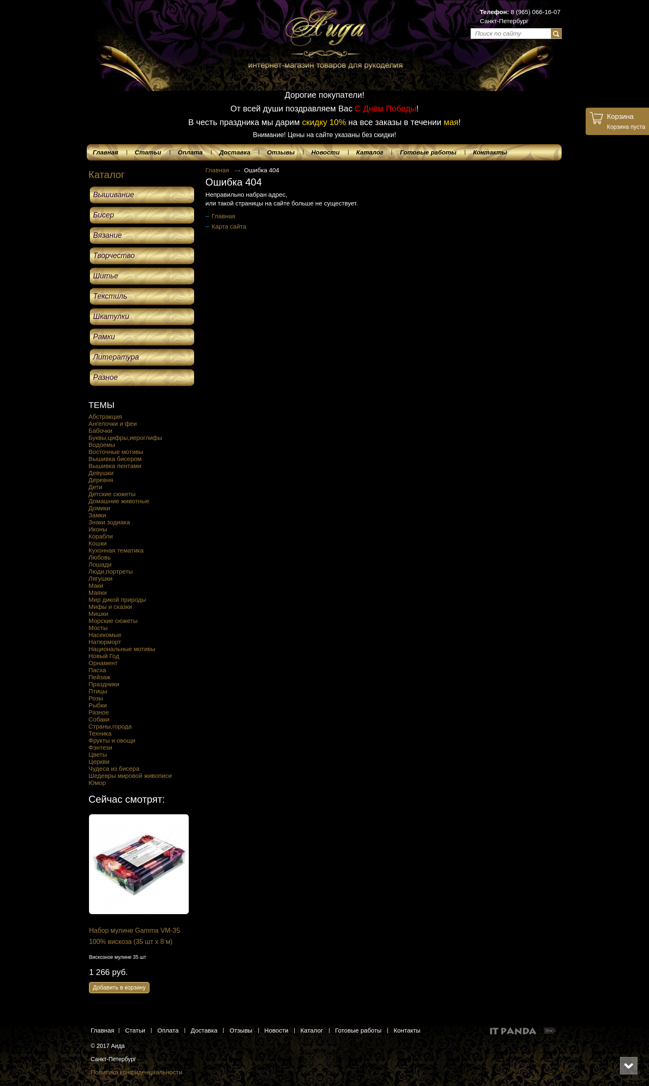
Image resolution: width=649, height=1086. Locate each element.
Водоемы (102, 444)
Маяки (98, 592)
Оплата (168, 1030)
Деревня (101, 479)
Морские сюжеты (113, 620)
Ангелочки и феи (113, 423)
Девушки (101, 472)
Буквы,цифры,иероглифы (125, 437)
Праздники (104, 684)
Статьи (135, 1030)
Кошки (98, 543)
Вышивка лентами (115, 465)
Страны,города (110, 726)
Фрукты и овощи (112, 740)
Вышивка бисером (115, 458)
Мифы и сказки (110, 606)
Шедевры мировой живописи (130, 775)
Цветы (98, 754)
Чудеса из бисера (114, 768)
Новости (276, 1030)
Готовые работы (358, 1030)
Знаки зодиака (109, 522)
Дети (95, 486)
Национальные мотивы (122, 648)
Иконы (98, 529)
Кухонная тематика (116, 550)
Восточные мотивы (116, 451)
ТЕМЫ (102, 405)
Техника (100, 733)
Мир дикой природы (117, 599)
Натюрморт (105, 641)
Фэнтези (100, 747)
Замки (97, 515)
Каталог (107, 174)
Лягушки (101, 578)
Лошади (100, 564)
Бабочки (101, 430)
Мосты (98, 627)
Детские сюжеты (112, 493)
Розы (96, 698)
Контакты (407, 1030)
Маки (96, 585)
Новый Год (104, 655)
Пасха (97, 669)
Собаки (99, 719)
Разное (99, 712)
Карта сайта (229, 226)
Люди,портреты (111, 571)
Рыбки (98, 705)
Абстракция (105, 416)
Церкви (99, 761)
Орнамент (103, 662)
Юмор (97, 782)
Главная (217, 170)
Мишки (98, 613)
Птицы (98, 691)
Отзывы (240, 1030)
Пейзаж (100, 677)
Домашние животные (119, 500)
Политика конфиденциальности (136, 1072)
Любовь (100, 557)
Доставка (204, 1030)
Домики (99, 508)
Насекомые (105, 634)
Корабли (101, 536)
